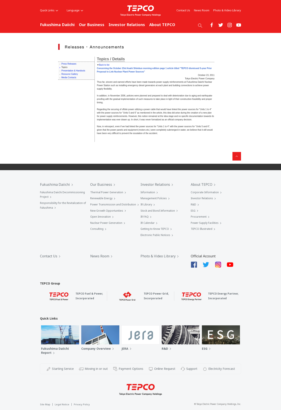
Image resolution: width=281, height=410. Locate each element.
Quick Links (49, 10)
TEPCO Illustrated (201, 229)
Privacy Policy (82, 404)
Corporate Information (205, 192)
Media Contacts (68, 77)
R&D (193, 204)
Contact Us (183, 10)
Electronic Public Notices (155, 235)
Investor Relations (127, 24)
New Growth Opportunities (106, 210)
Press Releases (68, 64)
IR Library (146, 204)
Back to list (104, 65)
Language (75, 10)
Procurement (199, 216)
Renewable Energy (101, 198)
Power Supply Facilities (205, 223)
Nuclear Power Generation (106, 223)
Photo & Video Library (227, 10)
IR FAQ (144, 216)
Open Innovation (100, 216)
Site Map (45, 404)
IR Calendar (147, 223)
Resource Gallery (69, 74)
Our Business (91, 24)
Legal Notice (62, 404)
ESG (193, 210)
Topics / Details (111, 59)
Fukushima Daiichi (57, 24)
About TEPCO (162, 24)
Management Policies (153, 198)
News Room (201, 10)
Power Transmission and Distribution (113, 204)
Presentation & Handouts (73, 70)
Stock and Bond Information (157, 210)
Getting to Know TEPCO (154, 229)
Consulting (97, 229)
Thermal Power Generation (106, 192)
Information (147, 192)
